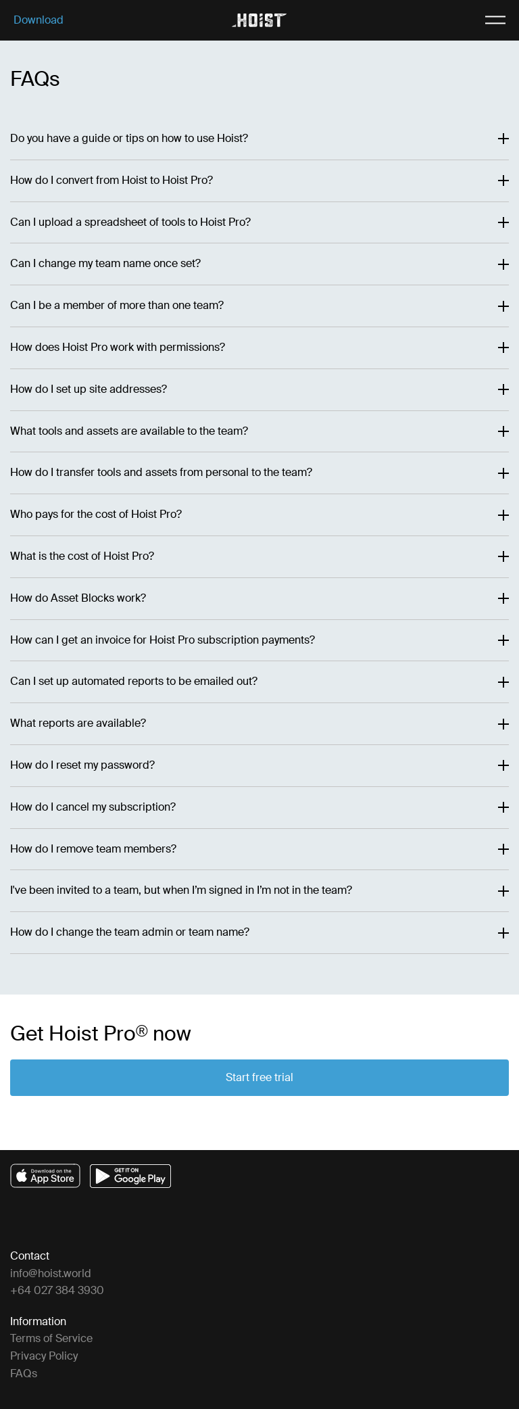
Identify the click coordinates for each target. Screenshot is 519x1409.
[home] (259, 20)
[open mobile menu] (479, 20)
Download (39, 20)
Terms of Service (51, 1338)
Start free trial (259, 1077)
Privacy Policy (44, 1356)
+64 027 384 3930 (57, 1290)
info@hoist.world (50, 1273)
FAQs (23, 1373)
